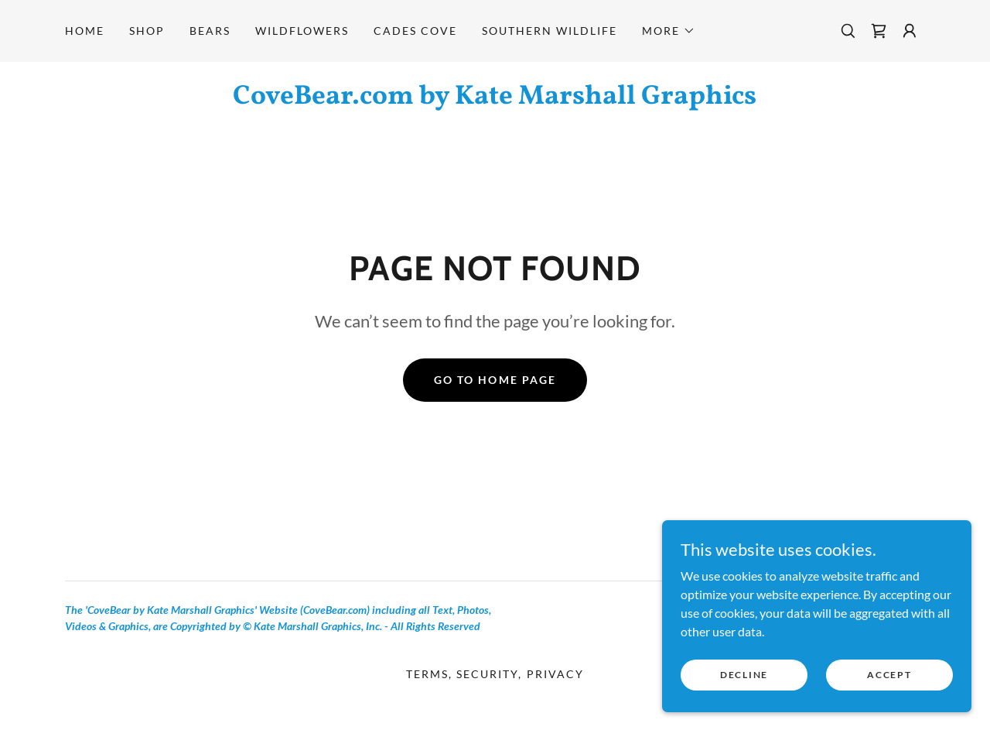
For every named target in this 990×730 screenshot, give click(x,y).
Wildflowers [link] (302, 30)
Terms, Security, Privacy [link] (494, 673)
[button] (668, 31)
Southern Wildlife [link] (549, 30)
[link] (878, 30)
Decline (744, 674)
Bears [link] (209, 30)
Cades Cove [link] (415, 30)
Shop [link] (147, 30)
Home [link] (84, 30)
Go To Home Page (494, 379)
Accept (889, 674)
